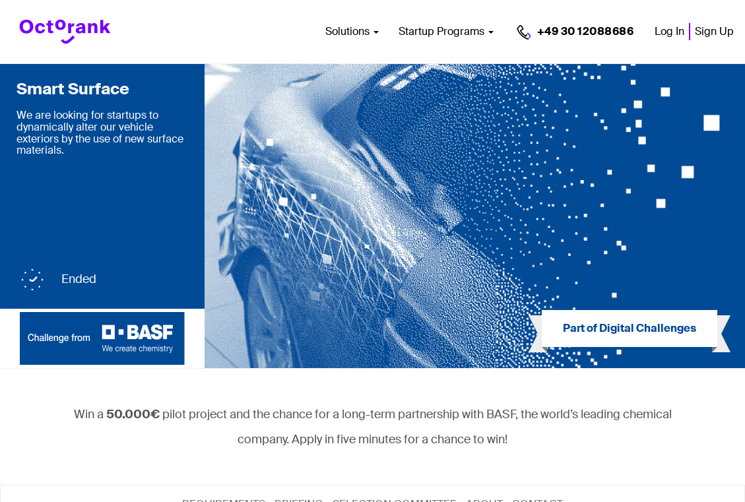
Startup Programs (446, 31)
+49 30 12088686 (585, 31)
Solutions (352, 31)
